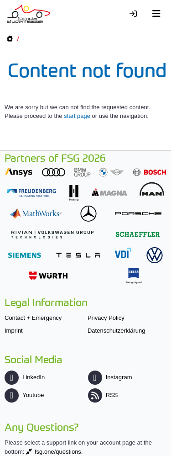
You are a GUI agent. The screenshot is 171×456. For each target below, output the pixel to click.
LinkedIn (25, 377)
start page (77, 115)
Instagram (110, 377)
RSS (103, 395)
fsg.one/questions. (59, 451)
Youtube (24, 395)
